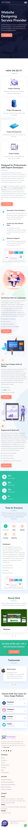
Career (3, 763)
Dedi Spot (6, 629)
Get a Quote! (14, 652)
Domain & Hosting (6, 789)
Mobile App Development (8, 784)
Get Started (6, 35)
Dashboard (6, 527)
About (2, 758)
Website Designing (6, 779)
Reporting (14, 535)
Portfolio (3, 767)
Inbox (14, 527)
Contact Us (4, 760)
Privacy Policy (5, 772)
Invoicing (5, 535)
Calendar (22, 527)
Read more (6, 747)
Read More (6, 331)
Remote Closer (5, 765)
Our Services (7, 204)
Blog (2, 770)
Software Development (7, 782)
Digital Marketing (6, 787)
